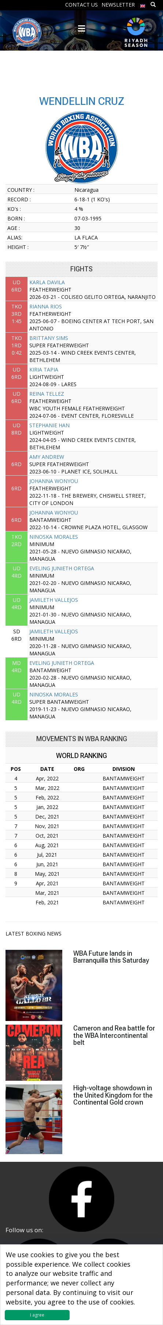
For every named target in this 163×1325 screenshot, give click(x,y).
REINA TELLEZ (46, 393)
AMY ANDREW (46, 456)
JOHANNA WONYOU (53, 480)
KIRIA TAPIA (43, 369)
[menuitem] (143, 4)
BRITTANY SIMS (48, 337)
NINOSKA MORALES (53, 536)
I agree (37, 1315)
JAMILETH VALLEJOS (53, 599)
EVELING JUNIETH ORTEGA (61, 568)
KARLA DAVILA (47, 282)
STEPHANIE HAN (49, 425)
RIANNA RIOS (45, 306)
